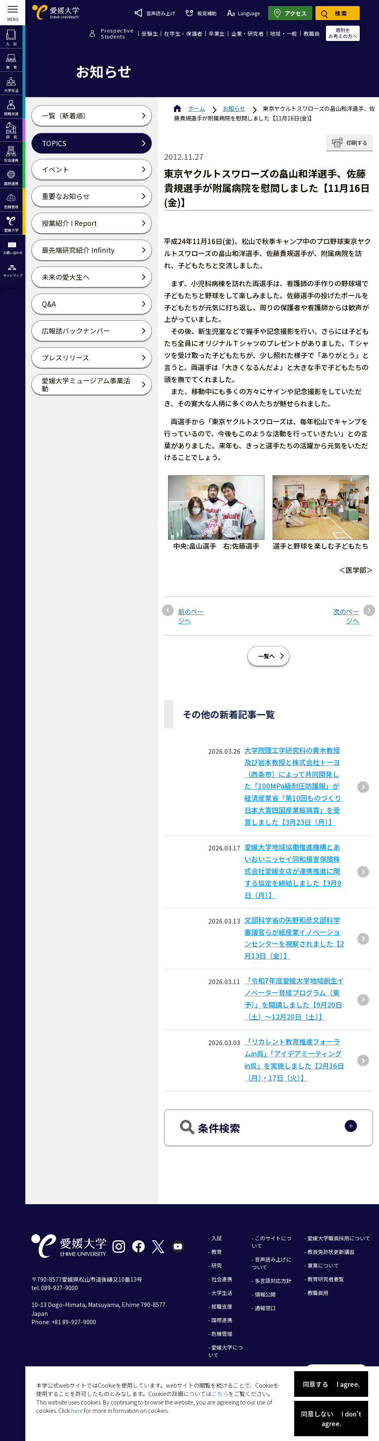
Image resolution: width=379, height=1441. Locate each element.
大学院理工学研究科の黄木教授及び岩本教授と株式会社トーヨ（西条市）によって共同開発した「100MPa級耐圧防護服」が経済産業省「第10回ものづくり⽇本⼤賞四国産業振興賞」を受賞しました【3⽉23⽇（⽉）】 (292, 786)
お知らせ (234, 108)
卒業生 (217, 33)
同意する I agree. (331, 1384)
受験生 (149, 33)
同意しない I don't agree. (331, 1418)
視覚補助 (201, 13)
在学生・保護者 (183, 33)
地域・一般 (283, 33)
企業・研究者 (247, 33)
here (77, 1410)
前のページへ (191, 616)
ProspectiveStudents (117, 33)
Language (243, 13)
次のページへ (346, 616)
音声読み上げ (155, 13)
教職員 (311, 33)
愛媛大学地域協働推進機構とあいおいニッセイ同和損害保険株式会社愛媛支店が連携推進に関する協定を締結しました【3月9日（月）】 (292, 871)
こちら (219, 1394)
